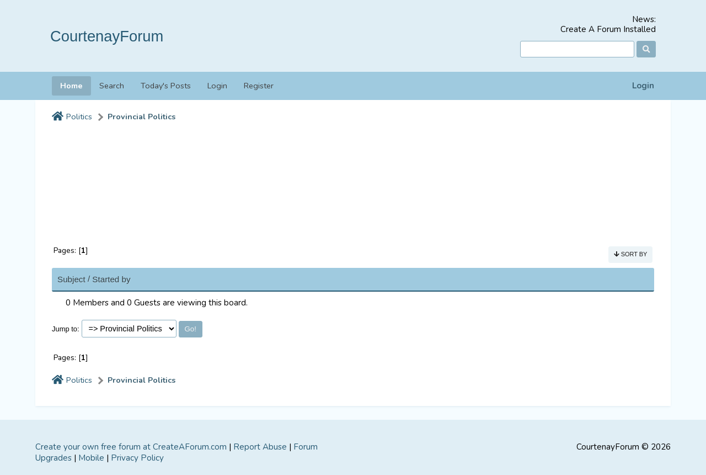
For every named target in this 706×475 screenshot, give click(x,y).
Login (643, 86)
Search (111, 85)
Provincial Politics (141, 117)
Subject (71, 279)
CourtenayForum (106, 36)
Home (71, 85)
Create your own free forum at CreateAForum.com (131, 446)
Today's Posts (166, 85)
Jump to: (65, 329)
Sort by (631, 254)
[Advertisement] (353, 178)
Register (259, 85)
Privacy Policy (137, 457)
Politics (79, 117)
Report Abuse (260, 446)
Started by (111, 279)
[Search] (577, 49)
